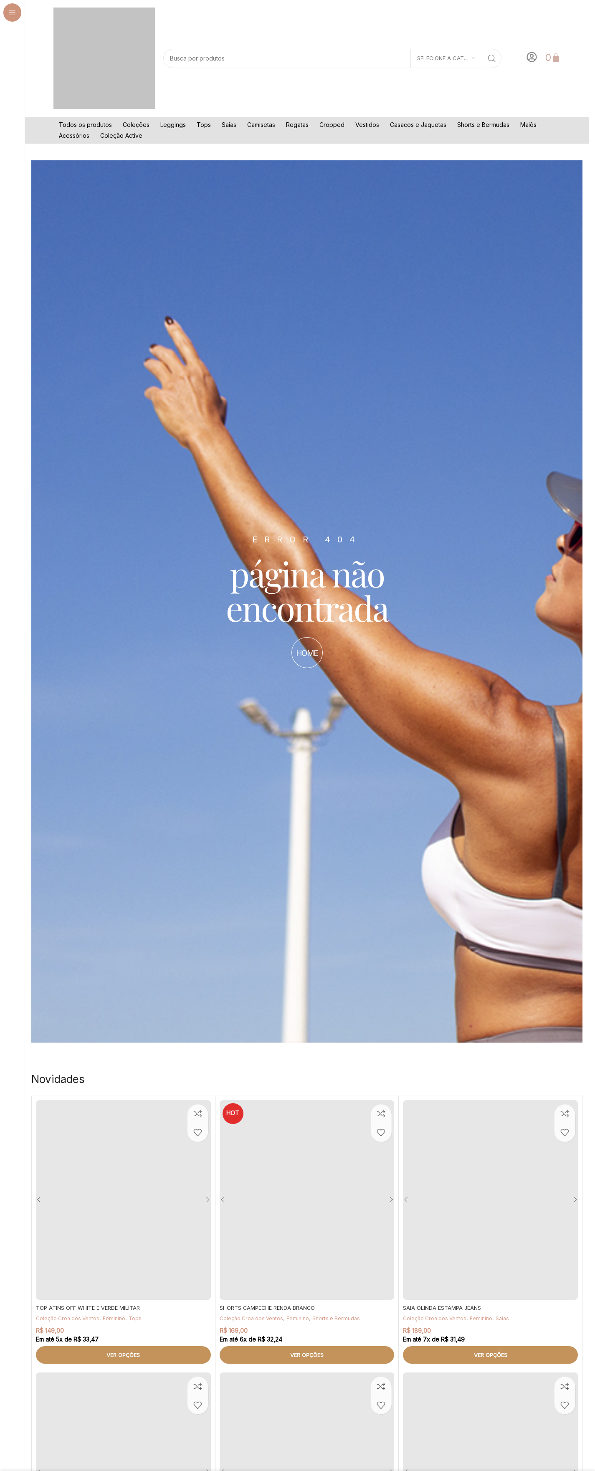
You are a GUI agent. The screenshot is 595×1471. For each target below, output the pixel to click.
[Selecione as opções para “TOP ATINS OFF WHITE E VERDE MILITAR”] (123, 1355)
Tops (204, 124)
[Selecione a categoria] (446, 58)
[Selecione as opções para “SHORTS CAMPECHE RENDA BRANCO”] (307, 1355)
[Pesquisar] (332, 58)
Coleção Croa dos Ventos (70, 1318)
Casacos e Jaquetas (418, 124)
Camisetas (261, 124)
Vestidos (367, 124)
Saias (229, 124)
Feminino (118, 1318)
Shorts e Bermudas (483, 124)
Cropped (331, 124)
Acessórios (74, 135)
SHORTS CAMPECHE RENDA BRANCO (272, 1307)
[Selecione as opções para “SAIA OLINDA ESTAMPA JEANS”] (490, 1355)
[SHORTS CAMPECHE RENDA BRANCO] (307, 1200)
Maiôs (528, 124)
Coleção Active (121, 135)
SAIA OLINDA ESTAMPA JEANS (444, 1307)
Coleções (136, 124)
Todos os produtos (85, 124)
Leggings (173, 124)
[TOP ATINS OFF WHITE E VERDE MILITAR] (123, 1200)
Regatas (297, 124)
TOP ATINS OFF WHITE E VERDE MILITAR (92, 1307)
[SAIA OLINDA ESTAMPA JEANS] (490, 1200)
